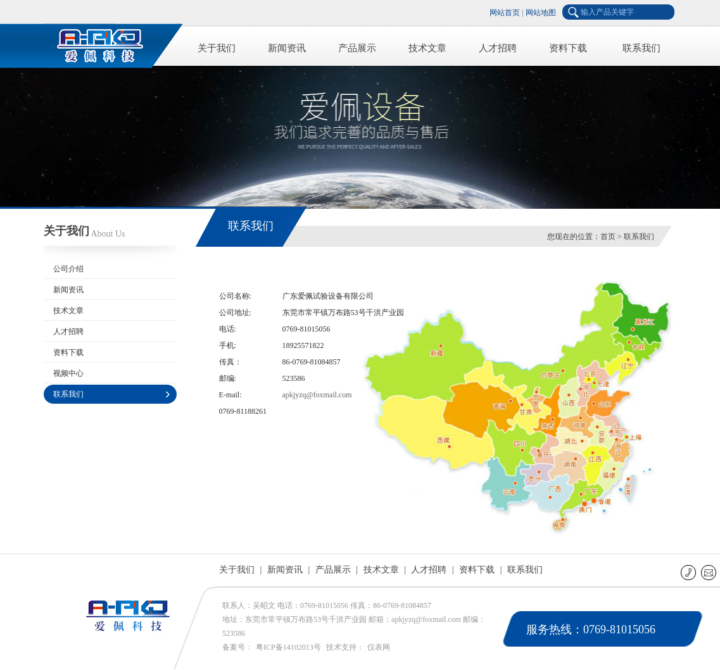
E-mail (709, 572)
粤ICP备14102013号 (288, 647)
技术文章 (427, 48)
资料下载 (568, 48)
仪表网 (378, 647)
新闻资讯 (287, 48)
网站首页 (504, 12)
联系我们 (641, 48)
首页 (608, 236)
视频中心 (68, 373)
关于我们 (217, 48)
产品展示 (357, 48)
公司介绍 (68, 268)
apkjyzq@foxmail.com (317, 394)
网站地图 (541, 12)
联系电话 (689, 572)
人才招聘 (498, 48)
